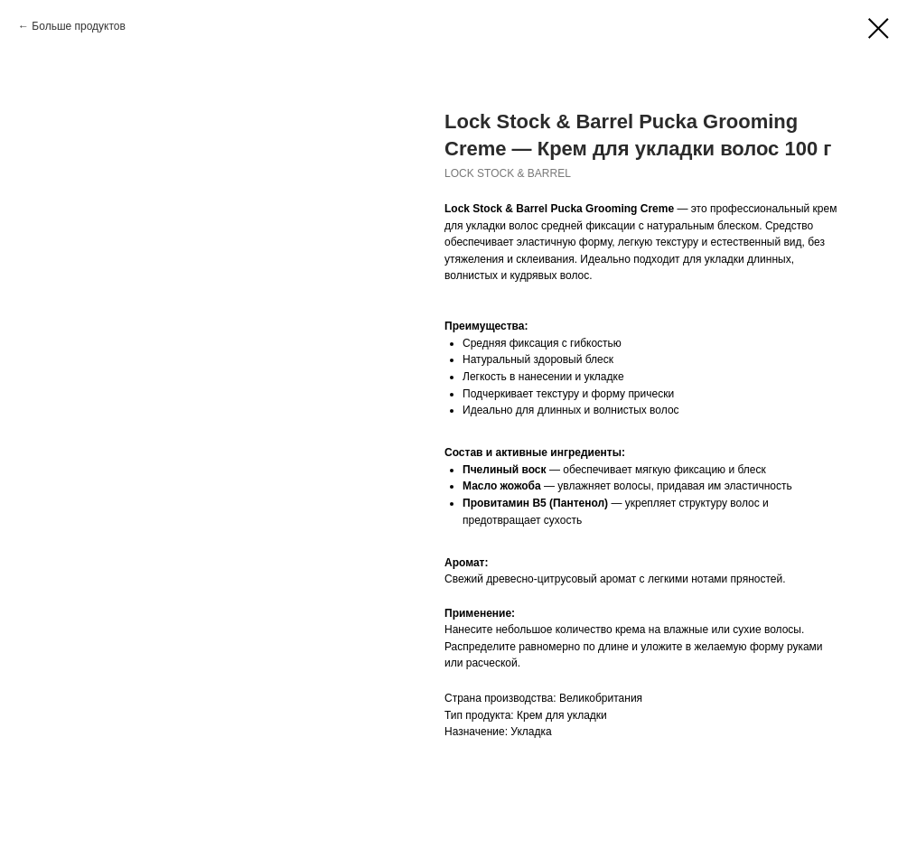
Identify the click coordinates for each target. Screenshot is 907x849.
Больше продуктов (79, 26)
